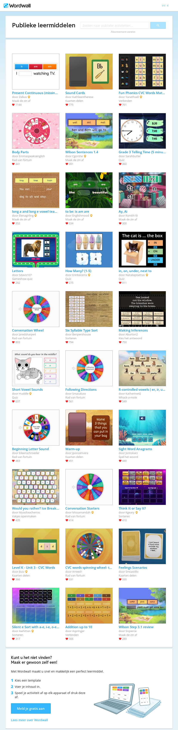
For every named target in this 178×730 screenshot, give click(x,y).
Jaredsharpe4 (27, 334)
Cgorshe (77, 156)
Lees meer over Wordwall (29, 720)
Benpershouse (81, 334)
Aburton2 (132, 334)
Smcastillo (132, 571)
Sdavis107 (25, 275)
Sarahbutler (133, 156)
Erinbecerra (79, 275)
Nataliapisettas (135, 275)
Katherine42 (133, 393)
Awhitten (25, 631)
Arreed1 (77, 571)
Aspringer (78, 631)
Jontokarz (132, 453)
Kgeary (130, 512)
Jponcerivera (80, 453)
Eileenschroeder (29, 453)
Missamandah (81, 512)
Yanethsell (132, 97)
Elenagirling (26, 215)
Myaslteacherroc (29, 512)
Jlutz (21, 571)
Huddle (23, 393)
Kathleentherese (82, 97)
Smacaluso (79, 393)
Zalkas (23, 97)
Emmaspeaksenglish (32, 156)
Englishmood (80, 215)
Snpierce (131, 631)
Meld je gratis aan (31, 708)
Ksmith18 (132, 215)
